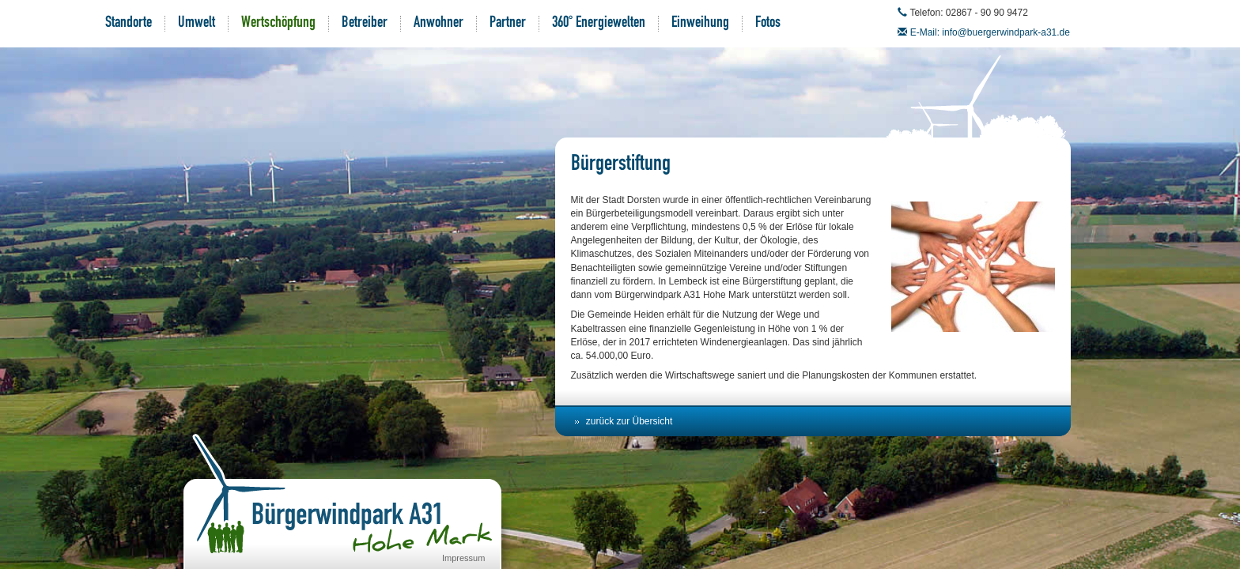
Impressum (463, 558)
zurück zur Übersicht (629, 421)
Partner (508, 24)
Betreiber (365, 24)
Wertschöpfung (278, 24)
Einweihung (700, 24)
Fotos (768, 24)
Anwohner (438, 24)
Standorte (128, 24)
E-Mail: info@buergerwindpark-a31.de (990, 32)
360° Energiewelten (598, 24)
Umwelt (196, 24)
